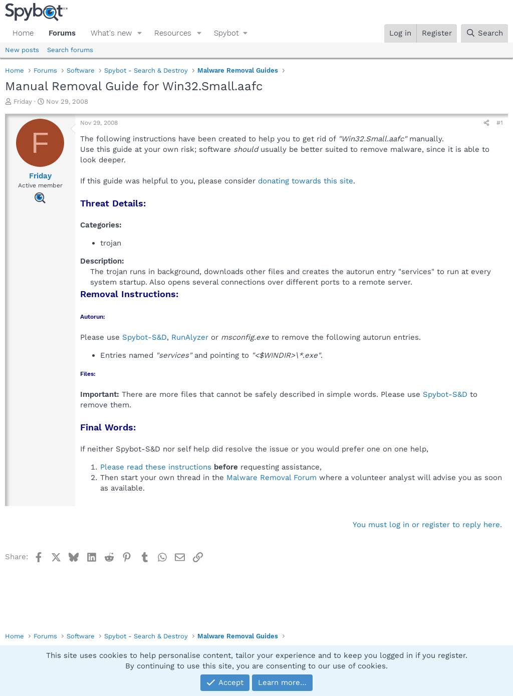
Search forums (70, 50)
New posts (22, 50)
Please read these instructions (155, 467)
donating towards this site (305, 180)
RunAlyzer (189, 337)
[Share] (486, 123)
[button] (140, 33)
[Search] (484, 33)
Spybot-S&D (144, 337)
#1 (499, 122)
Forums (62, 33)
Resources (172, 33)
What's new (111, 33)
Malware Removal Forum (271, 477)
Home (23, 33)
